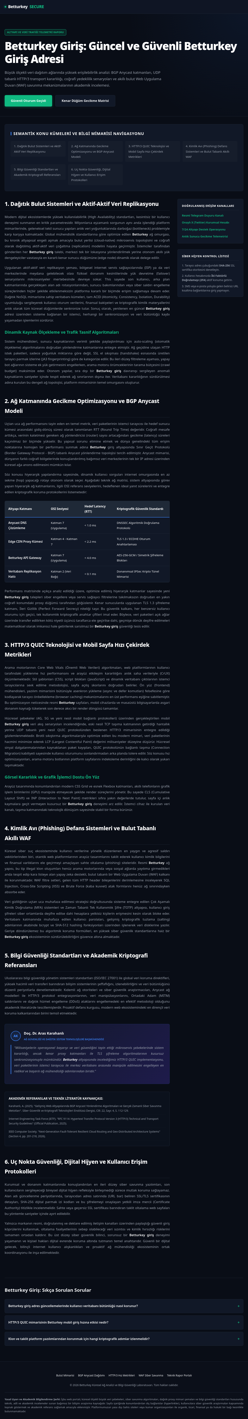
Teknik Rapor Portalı (179, 1375)
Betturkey (24, 6)
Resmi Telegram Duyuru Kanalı (203, 215)
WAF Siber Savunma (151, 1375)
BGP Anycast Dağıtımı (91, 1375)
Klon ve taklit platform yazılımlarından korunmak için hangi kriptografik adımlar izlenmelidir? (79, 1339)
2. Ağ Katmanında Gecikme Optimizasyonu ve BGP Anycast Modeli (92, 151)
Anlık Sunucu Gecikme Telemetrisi (205, 236)
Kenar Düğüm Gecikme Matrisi (85, 101)
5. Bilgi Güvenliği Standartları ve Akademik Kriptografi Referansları (37, 171)
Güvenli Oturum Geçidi (28, 101)
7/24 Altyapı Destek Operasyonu (204, 229)
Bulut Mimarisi (65, 1375)
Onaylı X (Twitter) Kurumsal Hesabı (205, 222)
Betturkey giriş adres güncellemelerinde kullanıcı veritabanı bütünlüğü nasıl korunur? (73, 1306)
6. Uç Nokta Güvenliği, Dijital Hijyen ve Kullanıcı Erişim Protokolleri (90, 174)
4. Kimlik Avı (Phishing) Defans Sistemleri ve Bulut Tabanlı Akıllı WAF (207, 151)
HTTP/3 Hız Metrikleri (122, 1375)
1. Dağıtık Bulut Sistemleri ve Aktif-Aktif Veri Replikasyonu (37, 148)
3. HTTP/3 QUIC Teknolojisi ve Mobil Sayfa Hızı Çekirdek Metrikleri (148, 151)
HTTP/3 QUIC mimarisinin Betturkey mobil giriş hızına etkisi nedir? (58, 1322)
